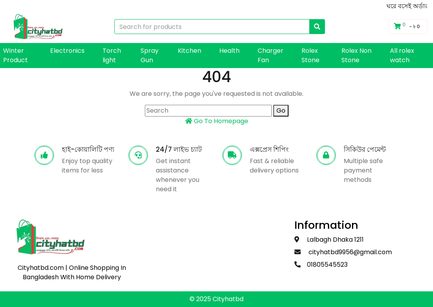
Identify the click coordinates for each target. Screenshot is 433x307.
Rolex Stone (310, 55)
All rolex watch (402, 55)
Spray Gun (150, 55)
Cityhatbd (228, 298)
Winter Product (15, 55)
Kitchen (189, 50)
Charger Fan (270, 55)
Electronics (67, 50)
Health (229, 50)
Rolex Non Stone (356, 55)
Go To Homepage (216, 121)
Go (280, 110)
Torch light (112, 55)
